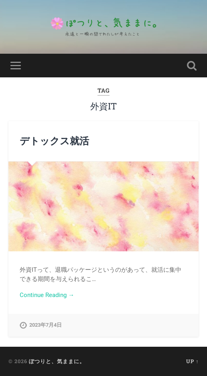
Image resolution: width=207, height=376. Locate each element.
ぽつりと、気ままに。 (57, 361)
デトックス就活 (54, 140)
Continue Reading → (47, 295)
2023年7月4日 (45, 325)
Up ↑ (192, 361)
